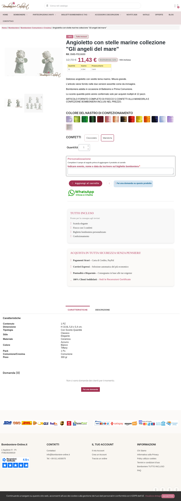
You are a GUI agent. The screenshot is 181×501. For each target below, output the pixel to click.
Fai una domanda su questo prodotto (137, 183)
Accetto (168, 496)
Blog (171, 15)
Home (5, 15)
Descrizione (100, 310)
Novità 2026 (132, 15)
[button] (6, 63)
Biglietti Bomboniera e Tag (75, 15)
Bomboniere (20, 15)
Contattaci (8, 21)
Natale (146, 15)
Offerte (159, 15)
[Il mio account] (174, 6)
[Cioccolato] (91, 137)
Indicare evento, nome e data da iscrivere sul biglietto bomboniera (103, 166)
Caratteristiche (80, 310)
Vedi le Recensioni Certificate (115, 280)
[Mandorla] (107, 137)
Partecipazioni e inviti (44, 15)
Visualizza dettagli (153, 496)
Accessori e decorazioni (108, 15)
